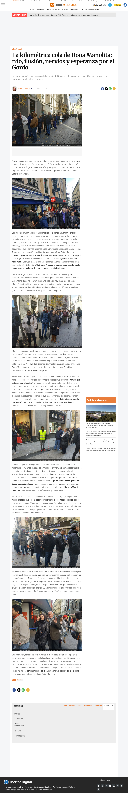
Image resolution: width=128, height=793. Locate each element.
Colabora (117, 5)
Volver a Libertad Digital (99, 5)
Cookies (48, 787)
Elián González (111, 1)
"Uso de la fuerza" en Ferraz (68, 1)
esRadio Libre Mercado (53, 9)
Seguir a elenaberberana (31, 89)
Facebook (98, 785)
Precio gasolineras (19, 725)
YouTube (109, 785)
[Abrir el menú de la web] (25, 5)
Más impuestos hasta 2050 (99, 1)
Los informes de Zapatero (26, 1)
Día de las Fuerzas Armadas (41, 1)
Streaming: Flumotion (36, 789)
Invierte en (40, 9)
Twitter (102, 785)
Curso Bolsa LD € (75, 9)
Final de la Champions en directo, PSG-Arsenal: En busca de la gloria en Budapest (63, 15)
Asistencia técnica (60, 787)
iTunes (98, 789)
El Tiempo (18, 719)
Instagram (106, 785)
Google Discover (113, 785)
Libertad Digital (50, 782)
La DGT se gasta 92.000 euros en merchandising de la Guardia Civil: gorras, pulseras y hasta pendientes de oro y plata (101, 434)
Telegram (121, 785)
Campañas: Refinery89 (10, 789)
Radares (17, 731)
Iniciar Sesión (125, 5)
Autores (72, 787)
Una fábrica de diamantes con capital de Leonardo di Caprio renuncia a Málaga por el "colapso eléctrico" (101, 416)
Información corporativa (13, 787)
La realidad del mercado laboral (84, 1)
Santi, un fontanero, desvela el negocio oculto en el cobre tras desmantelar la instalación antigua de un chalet (101, 442)
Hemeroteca (19, 736)
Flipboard (117, 785)
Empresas (32, 9)
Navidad (19, 680)
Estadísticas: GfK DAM (23, 789)
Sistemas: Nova (47, 789)
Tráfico (17, 714)
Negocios (65, 9)
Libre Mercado (17, 49)
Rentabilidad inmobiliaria (90, 9)
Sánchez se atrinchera (54, 1)
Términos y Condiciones (34, 787)
